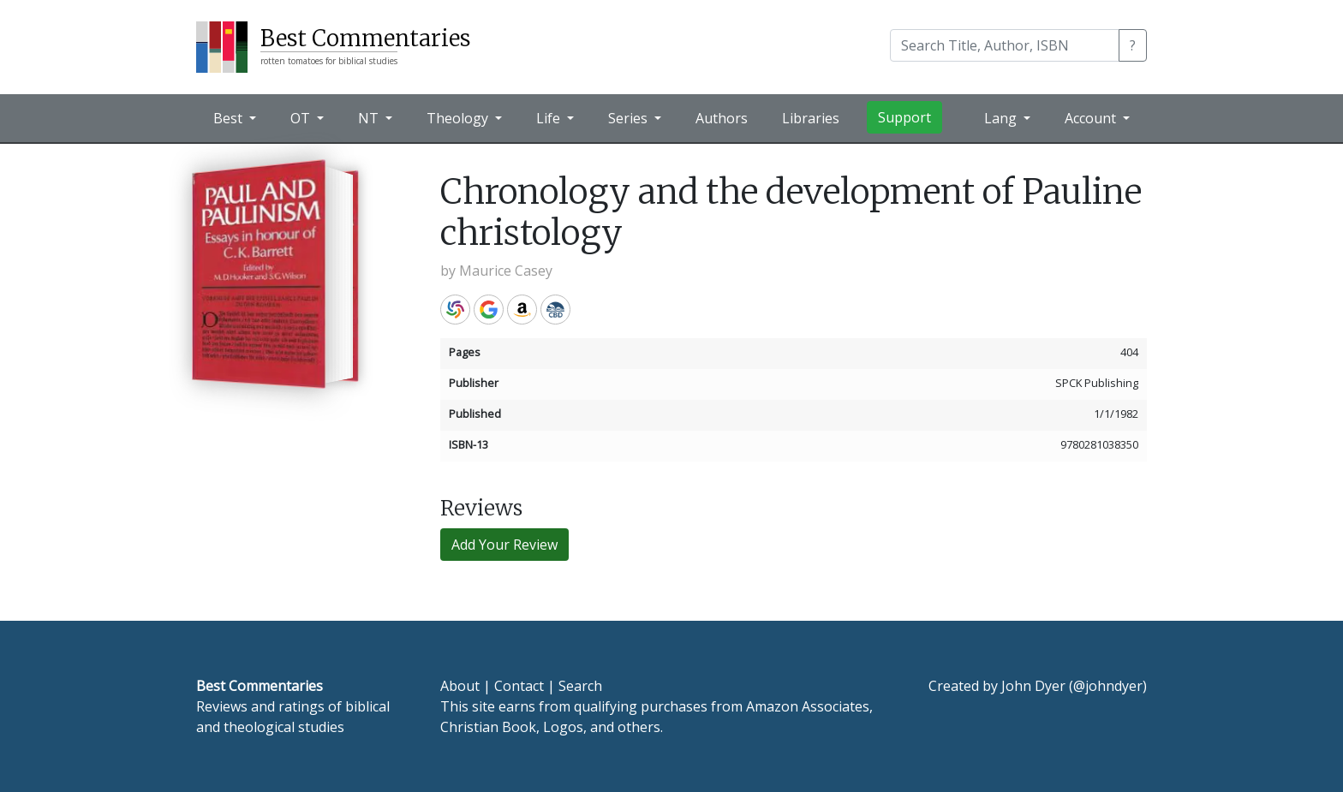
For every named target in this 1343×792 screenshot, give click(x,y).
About (460, 685)
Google (489, 310)
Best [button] (229, 118)
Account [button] (1092, 118)
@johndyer (1108, 685)
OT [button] (301, 118)
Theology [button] (459, 118)
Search (580, 685)
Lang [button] (1002, 118)
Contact (519, 685)
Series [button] (629, 118)
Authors (721, 118)
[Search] (1004, 45)
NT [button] (370, 118)
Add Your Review (504, 544)
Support (904, 117)
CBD (555, 310)
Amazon (522, 310)
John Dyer (1033, 685)
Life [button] (550, 118)
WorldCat (455, 310)
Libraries (810, 118)
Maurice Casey (505, 270)
